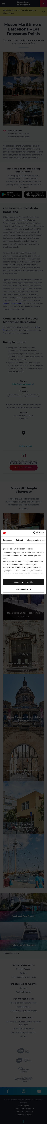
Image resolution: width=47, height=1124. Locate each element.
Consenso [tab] (7, 540)
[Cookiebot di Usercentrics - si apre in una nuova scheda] (33, 533)
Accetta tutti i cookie (23, 582)
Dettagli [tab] (19, 540)
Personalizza (23, 589)
